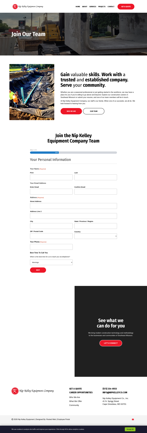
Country (77, 232)
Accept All (130, 429)
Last (76, 173)
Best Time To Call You (39, 253)
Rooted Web (51, 419)
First (32, 173)
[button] (71, 111)
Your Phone (38, 242)
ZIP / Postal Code (36, 231)
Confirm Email (79, 187)
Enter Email (34, 187)
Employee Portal (63, 419)
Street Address (35, 201)
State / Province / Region (83, 221)
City (31, 221)
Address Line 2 (36, 211)
